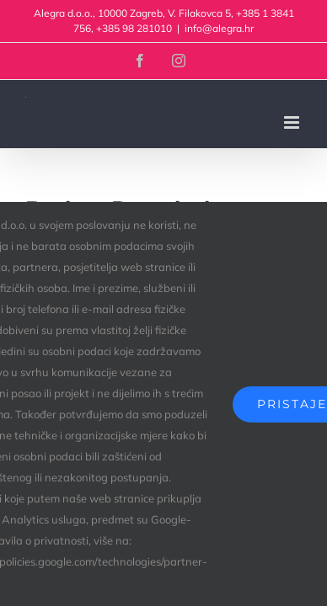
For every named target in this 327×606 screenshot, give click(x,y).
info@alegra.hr (219, 28)
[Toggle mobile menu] (293, 122)
